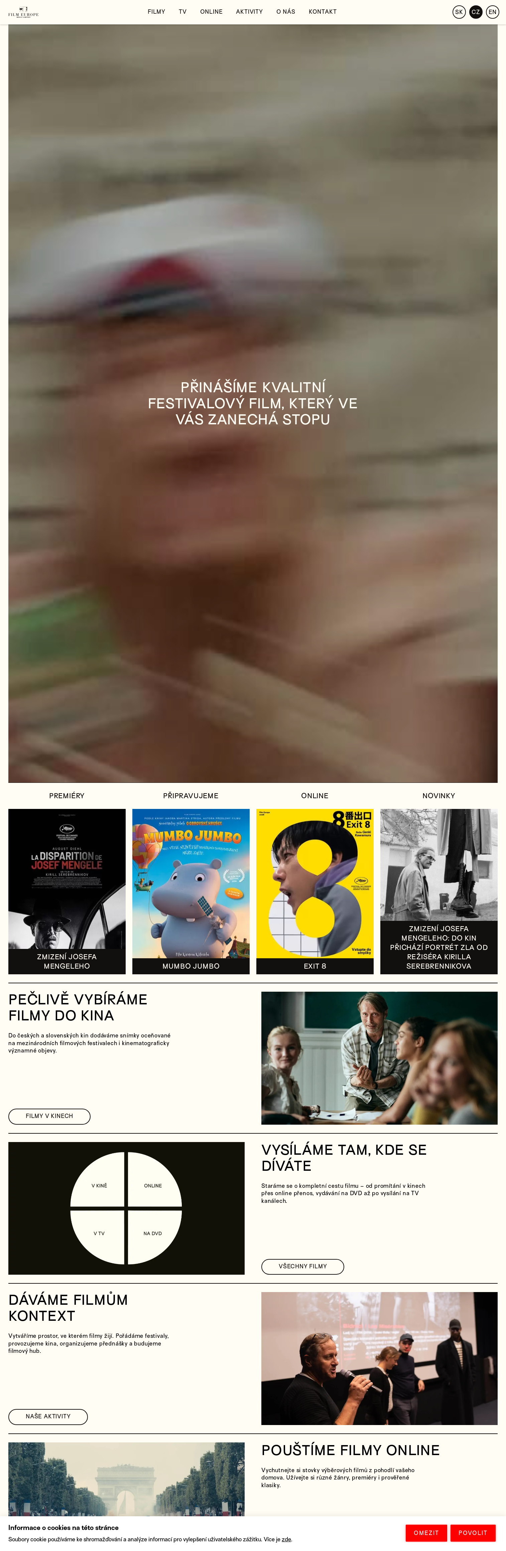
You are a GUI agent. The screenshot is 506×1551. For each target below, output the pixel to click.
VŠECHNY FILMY (303, 1266)
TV (183, 12)
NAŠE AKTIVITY (48, 1416)
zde (286, 1539)
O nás (285, 12)
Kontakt (323, 12)
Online (211, 12)
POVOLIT (473, 1533)
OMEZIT (426, 1533)
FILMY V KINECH (49, 1116)
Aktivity (249, 12)
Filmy (156, 12)
